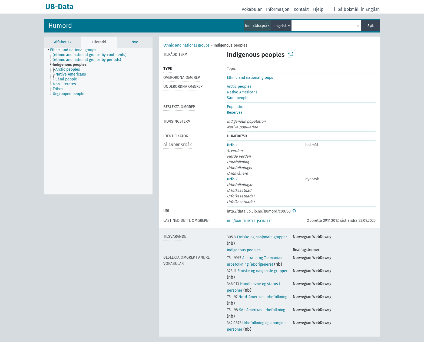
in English (370, 9)
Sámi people (238, 98)
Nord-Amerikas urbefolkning (257, 297)
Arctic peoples (239, 86)
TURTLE (249, 221)
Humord (60, 26)
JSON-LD (264, 221)
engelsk (280, 26)
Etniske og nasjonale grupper (257, 237)
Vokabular (252, 9)
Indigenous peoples (244, 250)
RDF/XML (234, 221)
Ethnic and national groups (186, 45)
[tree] (98, 121)
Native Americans (242, 92)
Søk (370, 26)
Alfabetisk (62, 42)
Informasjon (277, 9)
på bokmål (348, 9)
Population (236, 107)
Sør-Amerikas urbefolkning (256, 310)
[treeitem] (75, 50)
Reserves (235, 112)
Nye (134, 42)
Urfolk (232, 145)
